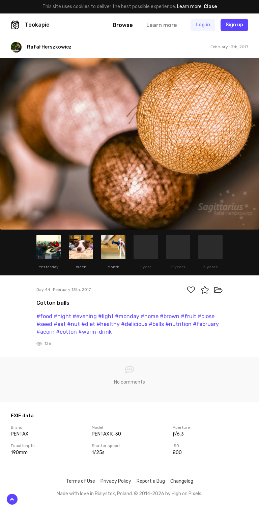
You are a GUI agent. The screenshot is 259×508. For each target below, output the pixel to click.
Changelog (181, 481)
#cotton (66, 332)
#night (62, 316)
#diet (88, 324)
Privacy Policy (115, 481)
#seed (44, 324)
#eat (60, 324)
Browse (123, 25)
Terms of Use (80, 481)
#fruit (188, 316)
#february (206, 324)
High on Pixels (186, 494)
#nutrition (178, 324)
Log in (203, 25)
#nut (73, 324)
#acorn (45, 332)
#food (44, 316)
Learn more (189, 6)
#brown (169, 316)
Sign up (234, 25)
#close (206, 316)
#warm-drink (95, 332)
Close (210, 6)
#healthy (108, 324)
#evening (85, 316)
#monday (127, 316)
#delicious (134, 324)
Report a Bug (151, 481)
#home (150, 316)
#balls (156, 324)
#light (106, 316)
